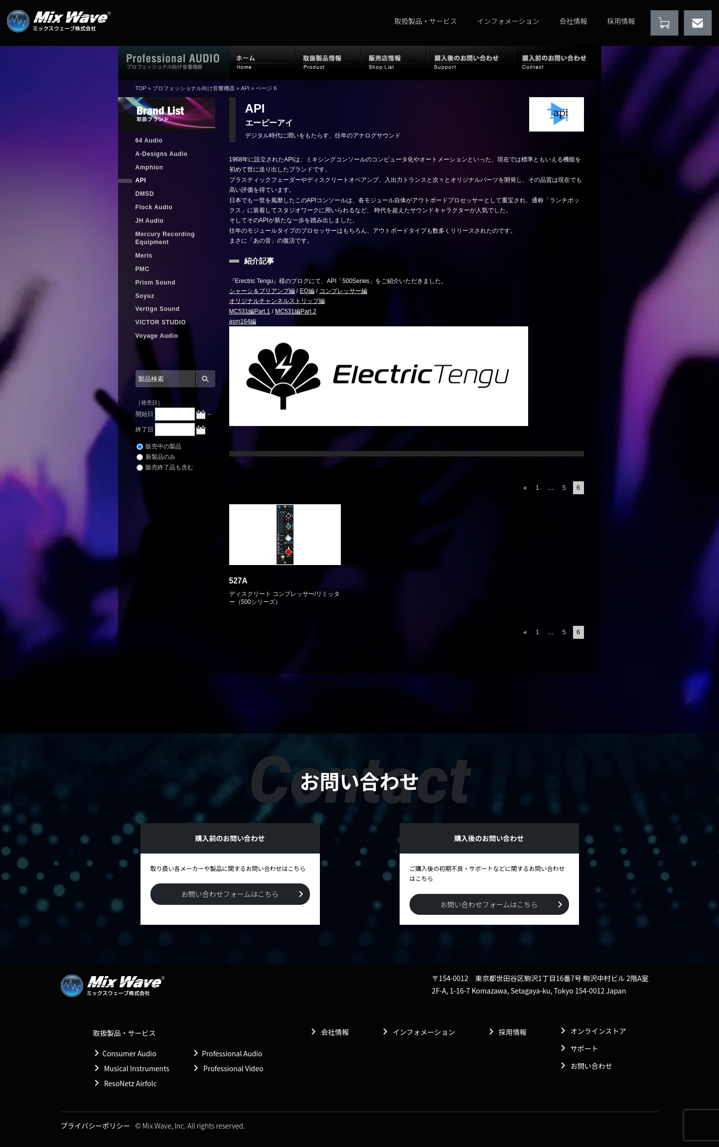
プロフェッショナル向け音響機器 (193, 88)
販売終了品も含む (165, 467)
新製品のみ (156, 456)
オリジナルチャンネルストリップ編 (277, 300)
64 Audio (149, 140)
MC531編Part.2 (295, 311)
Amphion (149, 167)
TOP (141, 88)
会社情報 (573, 21)
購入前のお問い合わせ (557, 62)
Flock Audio (154, 207)
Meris (144, 255)
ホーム (262, 62)
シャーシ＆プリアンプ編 (262, 290)
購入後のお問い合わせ (470, 62)
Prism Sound (156, 282)
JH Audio (150, 220)
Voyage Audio (157, 335)
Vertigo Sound (158, 308)
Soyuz (145, 295)
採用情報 (621, 21)
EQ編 (307, 290)
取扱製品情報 (328, 62)
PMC (142, 269)
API (245, 88)
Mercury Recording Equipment (165, 238)
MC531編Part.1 (250, 311)
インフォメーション (508, 21)
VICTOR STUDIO (161, 322)
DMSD (145, 193)
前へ (525, 487)
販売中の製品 (159, 446)
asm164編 (243, 321)
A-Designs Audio (162, 153)
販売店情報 (394, 62)
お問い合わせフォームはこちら (230, 894)
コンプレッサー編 (343, 290)
